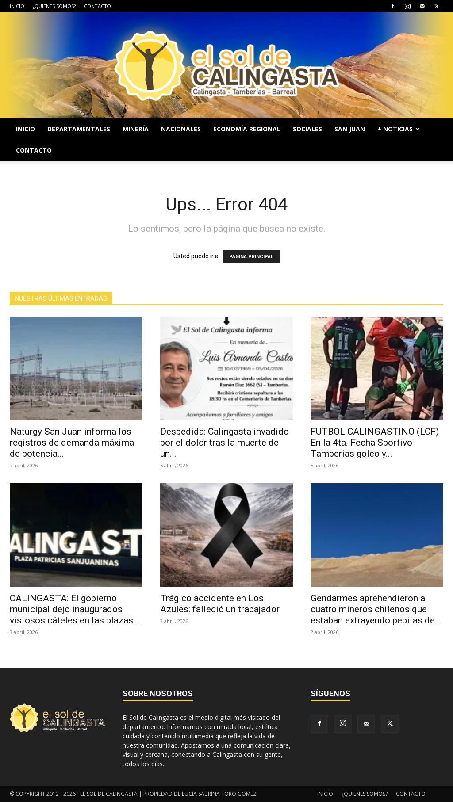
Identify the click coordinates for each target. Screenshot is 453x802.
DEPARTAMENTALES (78, 129)
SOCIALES (307, 129)
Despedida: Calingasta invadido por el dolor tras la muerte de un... (224, 442)
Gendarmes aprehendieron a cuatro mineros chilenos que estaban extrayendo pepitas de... (376, 609)
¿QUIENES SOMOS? (54, 6)
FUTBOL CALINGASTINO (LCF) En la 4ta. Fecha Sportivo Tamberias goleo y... (375, 442)
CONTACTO (97, 6)
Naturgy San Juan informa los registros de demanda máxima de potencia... (72, 442)
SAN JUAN (349, 129)
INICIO (17, 6)
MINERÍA (136, 129)
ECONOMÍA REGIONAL (246, 129)
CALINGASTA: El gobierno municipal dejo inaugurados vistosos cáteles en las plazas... (75, 609)
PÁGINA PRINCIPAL (251, 257)
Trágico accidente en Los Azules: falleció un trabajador (220, 604)
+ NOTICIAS (398, 129)
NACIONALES (181, 129)
